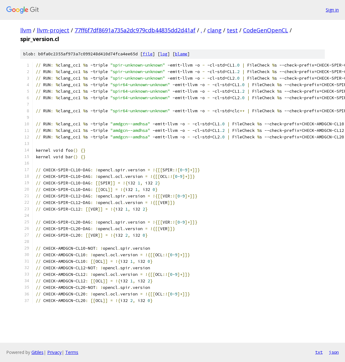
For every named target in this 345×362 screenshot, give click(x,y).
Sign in (332, 10)
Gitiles (37, 352)
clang (214, 30)
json (334, 352)
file (148, 54)
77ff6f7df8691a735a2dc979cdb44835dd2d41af (135, 30)
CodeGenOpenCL (265, 30)
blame (181, 54)
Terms (71, 352)
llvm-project (53, 30)
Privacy (54, 352)
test (232, 30)
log (164, 54)
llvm (25, 30)
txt (319, 352)
